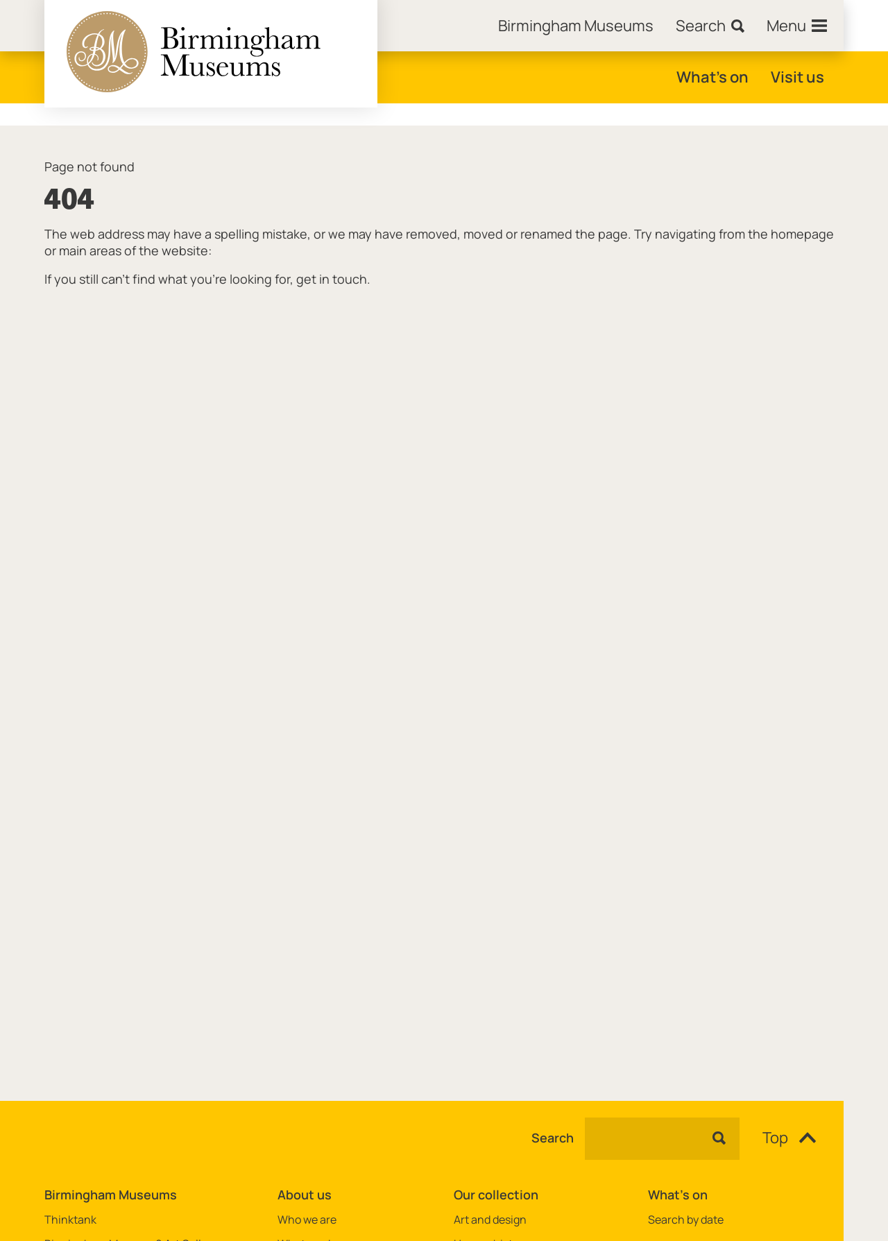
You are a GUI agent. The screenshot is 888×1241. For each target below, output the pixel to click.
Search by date (686, 1219)
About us (305, 1194)
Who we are (307, 1219)
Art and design (490, 1219)
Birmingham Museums (110, 1194)
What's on (712, 77)
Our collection (496, 1194)
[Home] (576, 26)
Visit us (797, 77)
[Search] (710, 26)
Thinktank (70, 1219)
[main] (444, 591)
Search (552, 1138)
